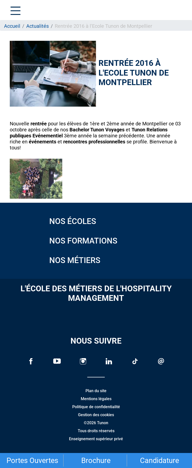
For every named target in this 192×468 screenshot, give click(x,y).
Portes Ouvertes (32, 460)
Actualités (37, 26)
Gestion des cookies (96, 414)
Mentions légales (96, 398)
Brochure (95, 460)
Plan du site (96, 390)
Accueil (12, 26)
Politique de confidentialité (96, 406)
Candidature (159, 460)
